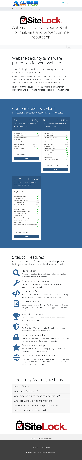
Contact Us (35, 447)
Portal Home (15, 9)
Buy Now (26, 158)
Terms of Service (45, 447)
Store (22, 9)
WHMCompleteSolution (44, 438)
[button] (41, 386)
